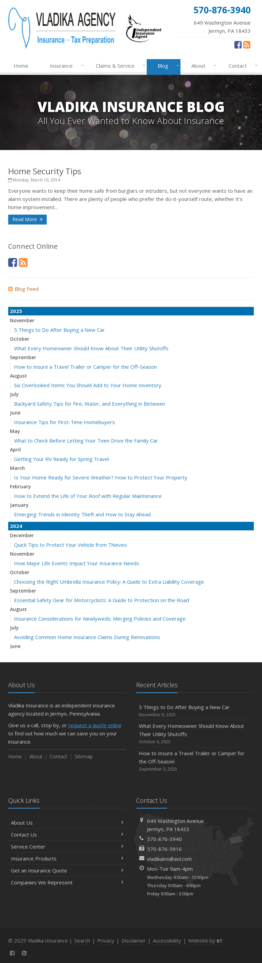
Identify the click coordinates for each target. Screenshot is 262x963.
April (15, 449)
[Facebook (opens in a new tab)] (238, 44)
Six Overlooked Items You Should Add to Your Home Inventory (87, 385)
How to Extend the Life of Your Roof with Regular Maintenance (88, 495)
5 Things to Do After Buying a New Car (59, 329)
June (15, 412)
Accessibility (167, 940)
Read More (27, 219)
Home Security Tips (44, 171)
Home (21, 65)
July (14, 394)
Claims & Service (119, 65)
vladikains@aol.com (169, 858)
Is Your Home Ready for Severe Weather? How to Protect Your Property (100, 477)
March (17, 468)
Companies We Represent (67, 882)
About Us (67, 822)
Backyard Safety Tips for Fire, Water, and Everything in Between (89, 403)
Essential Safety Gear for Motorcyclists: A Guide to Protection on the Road (101, 600)
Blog (167, 65)
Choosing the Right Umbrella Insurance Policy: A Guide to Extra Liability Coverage (109, 581)
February (20, 486)
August (18, 375)
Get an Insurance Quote (67, 870)
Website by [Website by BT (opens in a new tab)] (205, 940)
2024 (16, 526)
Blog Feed (23, 288)
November (22, 320)
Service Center (67, 846)
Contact (242, 65)
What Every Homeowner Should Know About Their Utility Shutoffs (91, 348)
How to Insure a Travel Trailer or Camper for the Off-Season (85, 366)
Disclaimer (133, 940)
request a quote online (94, 725)
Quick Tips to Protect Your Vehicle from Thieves (70, 544)
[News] (246, 44)
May (15, 431)
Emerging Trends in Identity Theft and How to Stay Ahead (82, 514)
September (23, 357)
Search (82, 940)
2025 (16, 311)
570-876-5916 (164, 848)
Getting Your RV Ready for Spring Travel (61, 459)
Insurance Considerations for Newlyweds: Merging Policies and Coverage (100, 618)
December (22, 535)
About (202, 65)
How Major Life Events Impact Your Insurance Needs (76, 563)
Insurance (65, 65)
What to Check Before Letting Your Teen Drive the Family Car (86, 440)
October (19, 339)
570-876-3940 (164, 839)
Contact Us (67, 834)
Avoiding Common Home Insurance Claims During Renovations (87, 637)
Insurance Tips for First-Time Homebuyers (64, 422)
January (19, 505)
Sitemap (84, 756)
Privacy (105, 940)
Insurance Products (67, 858)
